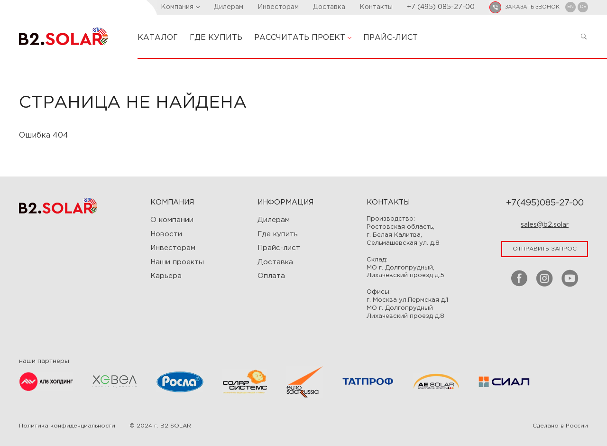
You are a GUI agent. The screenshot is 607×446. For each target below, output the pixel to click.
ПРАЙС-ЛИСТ (390, 37)
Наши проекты (177, 262)
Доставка (329, 7)
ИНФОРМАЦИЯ (285, 202)
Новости (166, 234)
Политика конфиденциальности (67, 425)
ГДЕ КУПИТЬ (216, 37)
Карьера (166, 276)
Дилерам (228, 7)
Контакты (376, 7)
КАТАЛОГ (158, 37)
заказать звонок (532, 7)
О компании (171, 220)
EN (570, 7)
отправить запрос (545, 248)
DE (583, 7)
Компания (180, 7)
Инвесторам (278, 7)
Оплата (271, 276)
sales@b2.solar (545, 225)
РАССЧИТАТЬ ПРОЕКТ (302, 37)
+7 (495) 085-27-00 (441, 7)
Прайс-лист (279, 248)
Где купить (278, 234)
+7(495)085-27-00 (545, 203)
